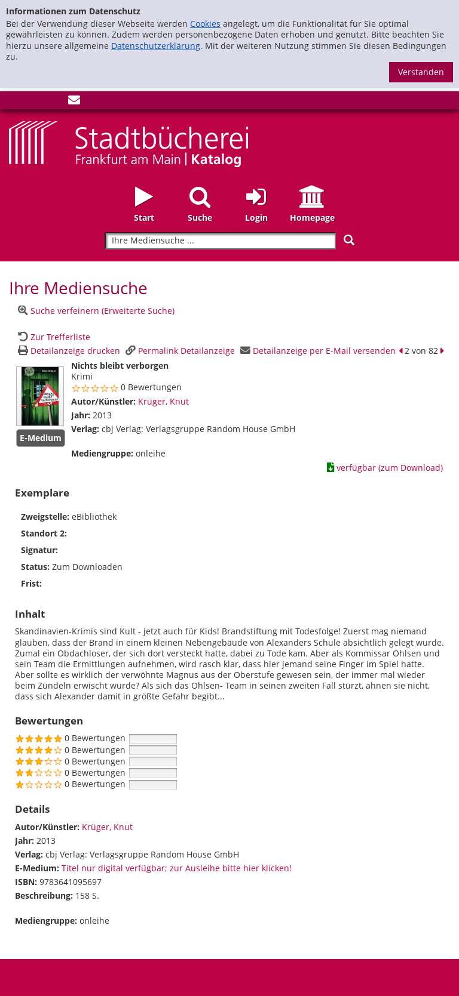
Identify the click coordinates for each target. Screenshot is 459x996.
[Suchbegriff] (220, 240)
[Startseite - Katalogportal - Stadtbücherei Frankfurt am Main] (128, 143)
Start (144, 217)
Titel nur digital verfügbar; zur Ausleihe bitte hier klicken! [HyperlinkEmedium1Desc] (177, 868)
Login (256, 217)
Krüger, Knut (163, 401)
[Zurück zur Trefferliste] (52, 337)
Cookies (205, 23)
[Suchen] (349, 240)
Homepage (312, 217)
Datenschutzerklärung (155, 45)
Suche (200, 217)
